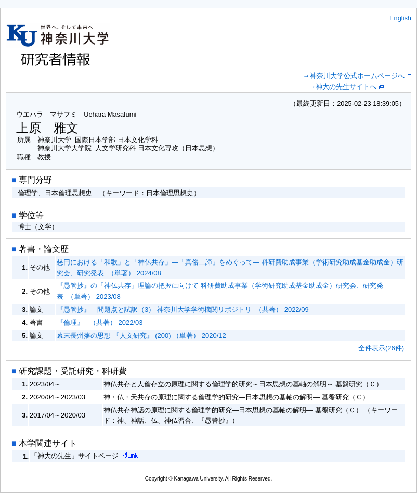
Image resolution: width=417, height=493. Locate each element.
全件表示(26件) (381, 348)
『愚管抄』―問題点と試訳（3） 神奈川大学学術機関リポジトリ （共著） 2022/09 (183, 309)
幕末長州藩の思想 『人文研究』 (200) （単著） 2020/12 (141, 335)
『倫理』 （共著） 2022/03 (99, 322)
